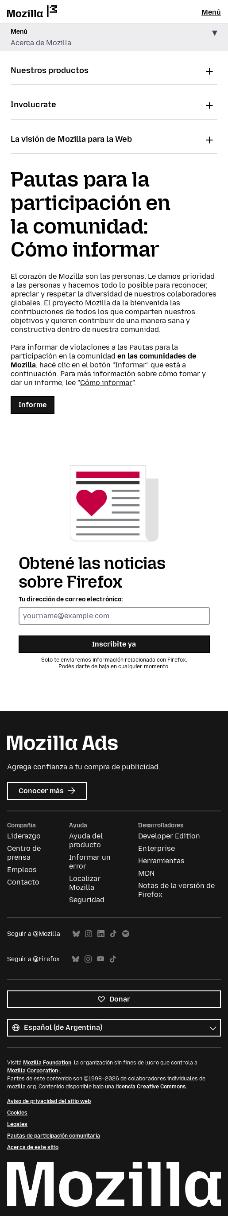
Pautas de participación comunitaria (53, 1136)
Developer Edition (169, 836)
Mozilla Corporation (32, 1071)
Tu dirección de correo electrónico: (71, 599)
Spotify (125, 933)
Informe (32, 405)
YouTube (100, 959)
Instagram (88, 933)
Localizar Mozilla (84, 883)
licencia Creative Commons (151, 1086)
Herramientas (161, 861)
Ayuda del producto (86, 840)
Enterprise (156, 848)
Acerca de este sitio (32, 1147)
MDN (146, 873)
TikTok (113, 933)
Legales (17, 1124)
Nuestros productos (50, 70)
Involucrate (33, 104)
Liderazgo (24, 836)
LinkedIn (101, 933)
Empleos (22, 869)
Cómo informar (106, 382)
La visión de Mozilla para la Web (71, 139)
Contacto (23, 882)
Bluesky (76, 933)
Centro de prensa (24, 852)
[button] (114, 37)
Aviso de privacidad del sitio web (49, 1101)
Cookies (17, 1113)
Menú (211, 12)
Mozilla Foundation (47, 1063)
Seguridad (86, 900)
